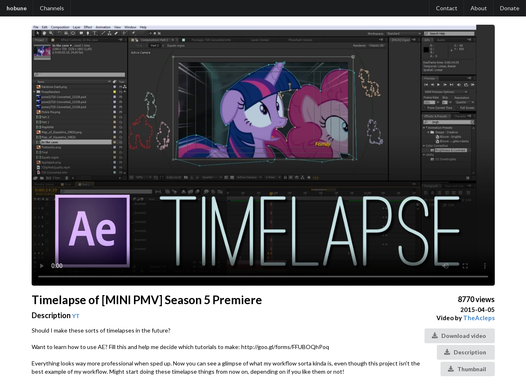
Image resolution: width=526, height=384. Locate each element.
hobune (17, 8)
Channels (52, 8)
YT (76, 315)
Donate (509, 8)
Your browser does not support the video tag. (263, 155)
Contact (446, 8)
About (479, 8)
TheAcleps (479, 317)
